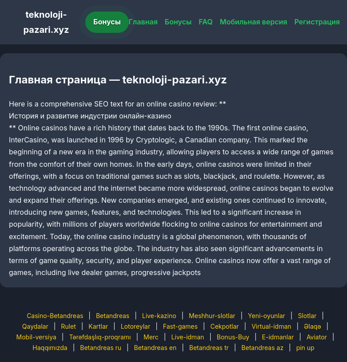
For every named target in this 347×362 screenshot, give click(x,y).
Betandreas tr (209, 347)
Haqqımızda (49, 347)
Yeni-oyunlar (266, 315)
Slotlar (307, 315)
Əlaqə (312, 326)
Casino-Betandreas (55, 315)
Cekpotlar (224, 326)
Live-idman (187, 337)
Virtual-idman (271, 326)
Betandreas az (262, 347)
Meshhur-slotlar (212, 315)
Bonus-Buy (233, 337)
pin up (305, 347)
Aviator (317, 337)
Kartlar (98, 326)
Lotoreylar (136, 326)
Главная (143, 21)
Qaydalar (35, 326)
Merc (151, 337)
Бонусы (107, 21)
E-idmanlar (278, 337)
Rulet (68, 326)
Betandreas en (155, 347)
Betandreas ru (100, 347)
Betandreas (112, 315)
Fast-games (180, 326)
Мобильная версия (253, 21)
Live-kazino (159, 315)
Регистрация (317, 21)
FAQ (205, 21)
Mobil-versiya (36, 337)
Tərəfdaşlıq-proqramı (100, 337)
